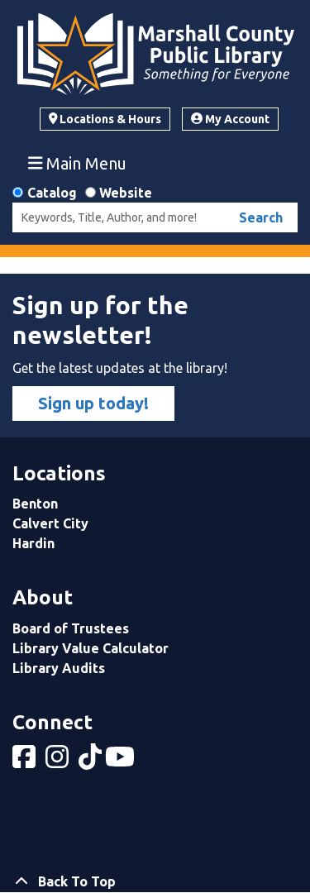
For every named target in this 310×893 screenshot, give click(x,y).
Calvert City (50, 523)
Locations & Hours (105, 119)
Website (125, 192)
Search (261, 217)
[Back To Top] (155, 881)
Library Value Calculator (90, 648)
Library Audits (58, 668)
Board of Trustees (70, 628)
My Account (230, 119)
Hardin (33, 543)
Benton (35, 503)
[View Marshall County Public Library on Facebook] (25, 761)
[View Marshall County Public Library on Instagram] (58, 761)
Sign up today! (93, 403)
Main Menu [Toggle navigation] (77, 163)
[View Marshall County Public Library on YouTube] (121, 761)
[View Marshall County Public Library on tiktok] (92, 761)
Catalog (52, 192)
